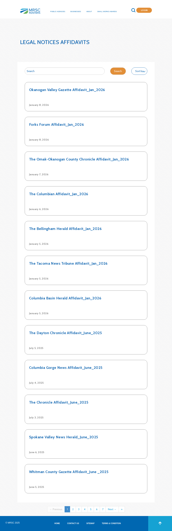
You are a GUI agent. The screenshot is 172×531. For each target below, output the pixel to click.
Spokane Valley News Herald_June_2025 (63, 437)
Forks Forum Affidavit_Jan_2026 (56, 124)
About (89, 11)
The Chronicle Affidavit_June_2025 (58, 402)
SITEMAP (90, 523)
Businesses (75, 11)
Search (118, 71)
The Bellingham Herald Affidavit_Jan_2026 (65, 228)
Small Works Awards (107, 11)
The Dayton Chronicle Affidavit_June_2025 (65, 333)
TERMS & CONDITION (111, 523)
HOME (57, 523)
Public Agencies (57, 11)
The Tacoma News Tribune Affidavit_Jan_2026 (68, 263)
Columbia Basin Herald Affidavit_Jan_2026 (65, 298)
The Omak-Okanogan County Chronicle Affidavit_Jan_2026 (79, 159)
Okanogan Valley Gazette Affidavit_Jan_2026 (67, 90)
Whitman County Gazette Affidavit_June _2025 (69, 472)
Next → (112, 509)
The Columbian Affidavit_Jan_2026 (58, 194)
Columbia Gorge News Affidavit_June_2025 (66, 367)
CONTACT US (73, 523)
